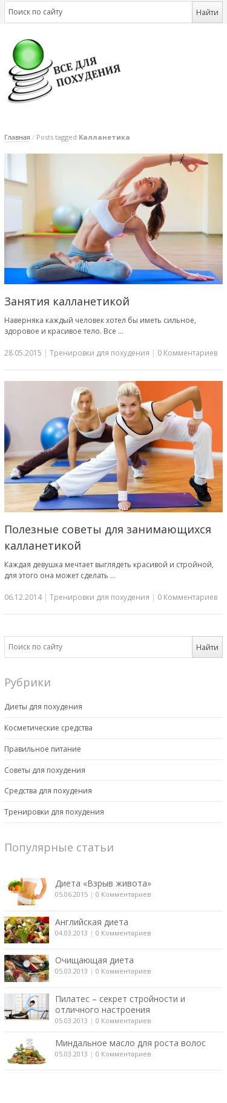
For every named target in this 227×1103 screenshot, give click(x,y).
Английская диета (91, 922)
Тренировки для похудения (100, 353)
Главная (17, 137)
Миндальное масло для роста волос (130, 1043)
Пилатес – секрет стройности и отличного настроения (120, 1004)
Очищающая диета (94, 960)
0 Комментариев (123, 894)
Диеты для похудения (43, 706)
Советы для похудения (44, 770)
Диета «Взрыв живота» (103, 883)
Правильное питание (42, 749)
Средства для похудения (48, 791)
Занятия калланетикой (67, 301)
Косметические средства (48, 728)
